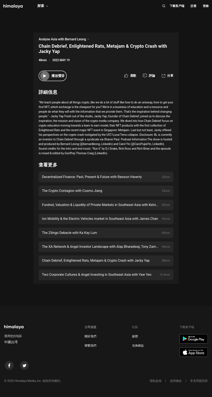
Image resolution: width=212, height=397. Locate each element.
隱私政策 (156, 380)
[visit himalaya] (13, 6)
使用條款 (176, 380)
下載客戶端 (177, 6)
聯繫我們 (90, 345)
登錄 (206, 6)
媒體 (135, 336)
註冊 (193, 6)
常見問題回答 (199, 380)
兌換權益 (138, 345)
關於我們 (90, 336)
